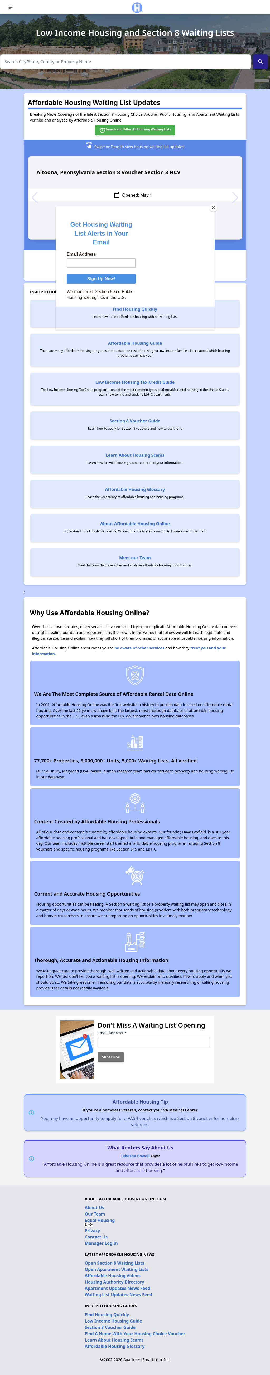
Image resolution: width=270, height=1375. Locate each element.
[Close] (213, 208)
